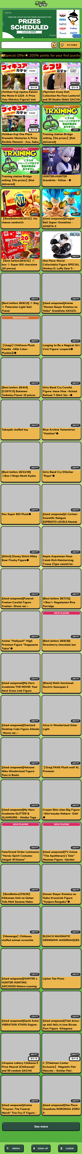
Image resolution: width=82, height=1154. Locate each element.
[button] (22, 37)
